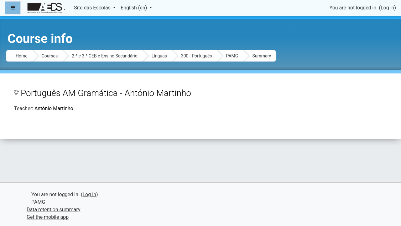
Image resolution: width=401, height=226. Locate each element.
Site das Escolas (93, 8)
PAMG (232, 55)
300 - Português (196, 55)
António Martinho (53, 108)
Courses (50, 55)
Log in (387, 8)
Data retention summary (53, 210)
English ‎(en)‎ (134, 8)
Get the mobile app (48, 217)
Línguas (159, 55)
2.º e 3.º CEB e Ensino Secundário (105, 55)
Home (22, 55)
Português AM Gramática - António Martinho (106, 93)
